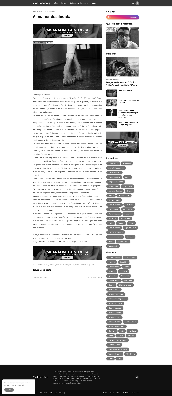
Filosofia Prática (130, 322)
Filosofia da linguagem (116, 326)
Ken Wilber (129, 205)
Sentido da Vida (114, 345)
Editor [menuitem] (63, 3)
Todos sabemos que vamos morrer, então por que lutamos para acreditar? (128, 113)
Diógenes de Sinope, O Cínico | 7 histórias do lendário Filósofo (122, 84)
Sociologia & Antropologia (117, 349)
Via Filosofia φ (41, 3)
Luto (122, 331)
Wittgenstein (112, 246)
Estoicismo (125, 276)
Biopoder (111, 262)
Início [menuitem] (56, 3)
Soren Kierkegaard (115, 237)
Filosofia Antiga (113, 290)
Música (120, 335)
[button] (133, 3)
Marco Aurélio (113, 209)
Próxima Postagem (94, 277)
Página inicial (37, 11)
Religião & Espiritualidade (117, 340)
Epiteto (111, 195)
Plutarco (121, 223)
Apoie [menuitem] (93, 3)
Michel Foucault (114, 214)
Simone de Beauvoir (82, 265)
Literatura (111, 331)
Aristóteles (127, 163)
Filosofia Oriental (114, 317)
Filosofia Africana (125, 285)
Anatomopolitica (114, 257)
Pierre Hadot (125, 218)
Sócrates (130, 237)
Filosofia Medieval (114, 308)
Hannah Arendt (124, 195)
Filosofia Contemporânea (65, 265)
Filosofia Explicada (115, 303)
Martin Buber (128, 209)
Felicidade (128, 280)
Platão (110, 223)
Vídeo (110, 358)
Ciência (126, 267)
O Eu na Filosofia (125, 91)
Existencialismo (49, 11)
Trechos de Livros (114, 354)
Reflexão (131, 335)
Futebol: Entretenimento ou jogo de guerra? (128, 123)
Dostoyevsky (113, 186)
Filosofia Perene (114, 322)
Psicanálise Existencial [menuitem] (79, 3)
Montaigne (128, 214)
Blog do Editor (113, 267)
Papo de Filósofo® (80, 241)
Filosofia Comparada (115, 294)
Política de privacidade (131, 393)
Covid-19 (111, 271)
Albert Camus (113, 163)
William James (123, 241)
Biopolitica (123, 262)
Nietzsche (112, 218)
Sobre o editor (115, 393)
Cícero (127, 177)
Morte (110, 335)
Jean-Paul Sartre (114, 205)
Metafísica (132, 331)
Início (105, 393)
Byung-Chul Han (114, 177)
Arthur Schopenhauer (116, 168)
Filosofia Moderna (114, 312)
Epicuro (129, 191)
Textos (92, 265)
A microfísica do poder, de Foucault (128, 101)
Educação (123, 271)
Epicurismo (112, 276)
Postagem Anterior (40, 277)
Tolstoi (110, 241)
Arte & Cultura (130, 257)
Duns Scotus (127, 186)
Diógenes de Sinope (115, 182)
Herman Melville (114, 200)
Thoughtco (53, 241)
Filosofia (52, 265)
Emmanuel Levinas (115, 191)
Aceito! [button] (9, 390)
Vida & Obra (130, 354)
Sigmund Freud (130, 228)
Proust (131, 223)
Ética (119, 358)
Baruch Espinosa (114, 172)
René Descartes (114, 228)
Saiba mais (20, 385)
